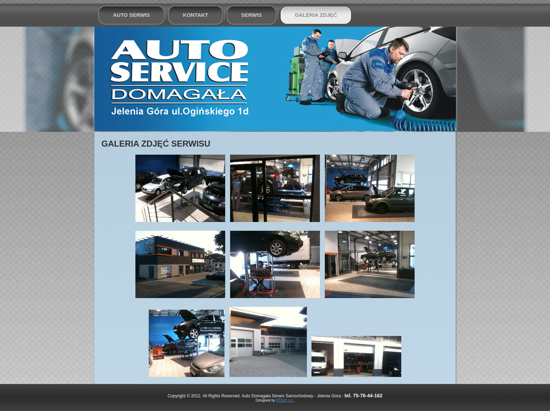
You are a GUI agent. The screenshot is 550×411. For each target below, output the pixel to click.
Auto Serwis (131, 15)
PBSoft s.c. (284, 400)
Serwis (251, 15)
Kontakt (195, 15)
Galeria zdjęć (316, 15)
